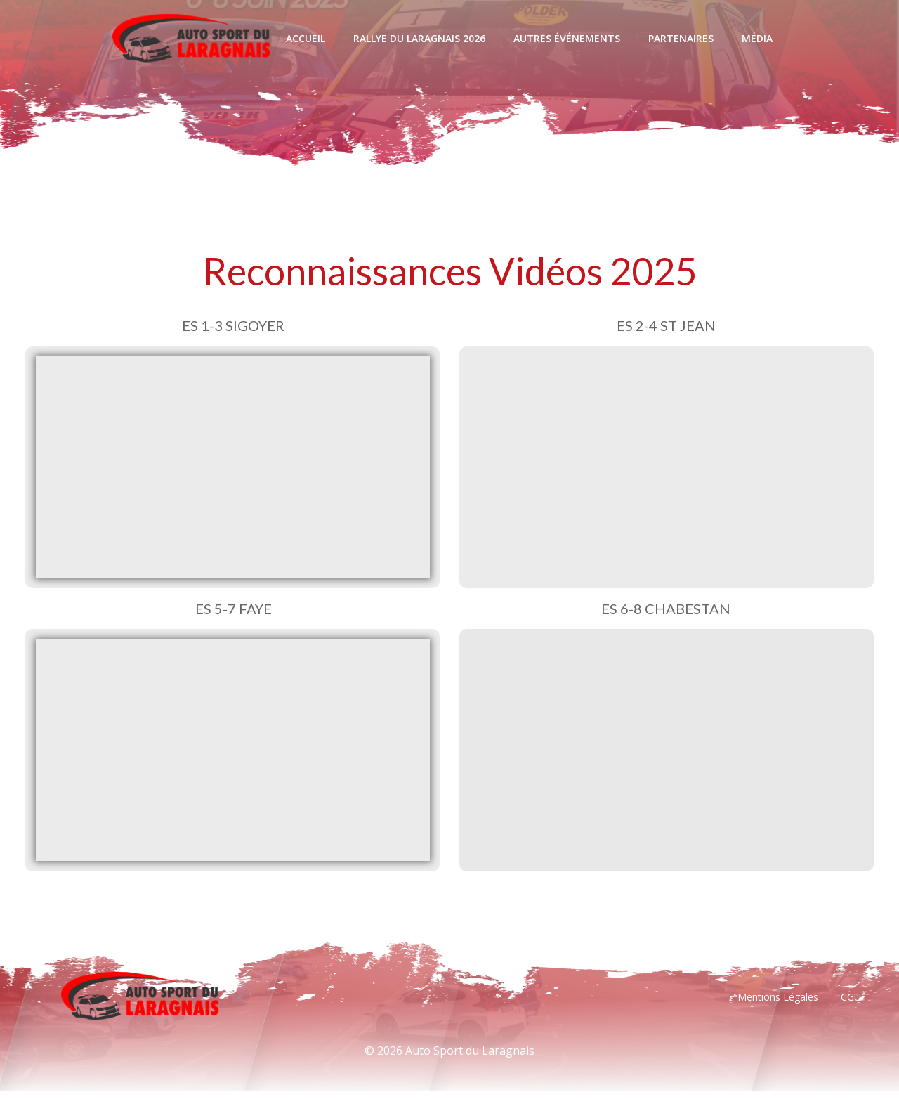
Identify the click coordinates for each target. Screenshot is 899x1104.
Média (756, 38)
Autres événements (566, 38)
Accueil (304, 38)
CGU (849, 1008)
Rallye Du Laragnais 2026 (419, 38)
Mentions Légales (776, 1008)
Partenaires (680, 38)
